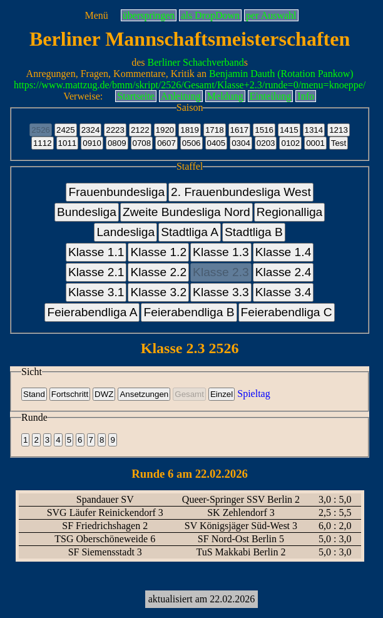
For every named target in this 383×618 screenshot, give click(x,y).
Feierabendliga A (92, 312)
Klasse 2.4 (283, 272)
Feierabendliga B (188, 312)
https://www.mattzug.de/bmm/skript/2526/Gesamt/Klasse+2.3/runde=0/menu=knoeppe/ (189, 85)
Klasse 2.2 (158, 272)
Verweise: (83, 96)
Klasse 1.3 (221, 252)
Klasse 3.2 (158, 292)
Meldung (225, 96)
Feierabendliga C (286, 312)
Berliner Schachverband (196, 62)
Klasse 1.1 (96, 252)
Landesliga (125, 232)
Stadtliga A (189, 232)
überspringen (149, 15)
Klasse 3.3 (221, 292)
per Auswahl (271, 15)
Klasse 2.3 (221, 272)
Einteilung (271, 96)
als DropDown (210, 15)
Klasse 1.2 (158, 252)
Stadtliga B (254, 232)
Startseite (136, 96)
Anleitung (181, 96)
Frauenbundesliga (116, 191)
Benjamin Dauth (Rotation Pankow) (281, 73)
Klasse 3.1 (96, 292)
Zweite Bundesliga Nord (186, 212)
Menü (96, 15)
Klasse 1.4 (283, 252)
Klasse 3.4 (283, 292)
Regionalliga (290, 212)
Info (305, 96)
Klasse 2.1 (96, 272)
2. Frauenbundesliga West (241, 191)
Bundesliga (86, 212)
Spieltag (253, 393)
